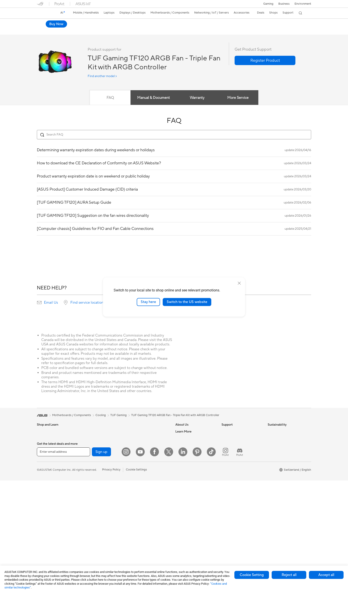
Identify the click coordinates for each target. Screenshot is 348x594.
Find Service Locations (236, 445)
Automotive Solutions (189, 518)
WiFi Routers (137, 438)
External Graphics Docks (99, 512)
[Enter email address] (63, 565)
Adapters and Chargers (144, 509)
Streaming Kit (137, 489)
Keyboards (136, 469)
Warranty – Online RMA (236, 431)
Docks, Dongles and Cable (146, 515)
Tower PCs (44, 512)
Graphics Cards (93, 465)
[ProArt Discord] (239, 565)
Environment (303, 4)
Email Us (51, 303)
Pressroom (182, 458)
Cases (87, 472)
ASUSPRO (182, 512)
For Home (43, 452)
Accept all (326, 575)
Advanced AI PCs (186, 498)
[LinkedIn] (182, 565)
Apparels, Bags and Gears (145, 495)
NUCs (87, 438)
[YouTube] (140, 565)
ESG (270, 431)
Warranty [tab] (197, 98)
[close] (239, 283)
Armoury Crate (185, 538)
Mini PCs (88, 445)
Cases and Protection (143, 502)
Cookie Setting (252, 575)
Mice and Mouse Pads (143, 475)
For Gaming (44, 478)
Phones (42, 438)
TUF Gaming (118, 415)
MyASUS (227, 495)
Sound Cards (91, 492)
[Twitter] (168, 565)
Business (284, 4)
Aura (178, 545)
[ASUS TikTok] (211, 565)
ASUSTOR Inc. (184, 465)
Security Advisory (233, 482)
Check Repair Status (235, 438)
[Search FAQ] (174, 135)
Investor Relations (187, 451)
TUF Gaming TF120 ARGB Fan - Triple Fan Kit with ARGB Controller (105, 23)
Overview (42, 30)
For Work (43, 458)
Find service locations (87, 303)
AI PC (179, 492)
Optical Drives (92, 498)
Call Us (226, 465)
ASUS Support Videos (236, 488)
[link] (44, 13)
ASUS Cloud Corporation (192, 471)
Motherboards (92, 458)
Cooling (88, 478)
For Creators (45, 465)
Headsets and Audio (142, 482)
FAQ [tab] (109, 98)
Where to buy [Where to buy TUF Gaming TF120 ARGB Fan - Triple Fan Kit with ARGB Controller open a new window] (296, 24)
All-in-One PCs (46, 505)
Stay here (148, 302)
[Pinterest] (197, 565)
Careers (180, 438)
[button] (268, 4)
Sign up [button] (101, 565)
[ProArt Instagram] (225, 565)
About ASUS (183, 431)
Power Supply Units (96, 485)
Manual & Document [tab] (153, 98)
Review (80, 30)
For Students (45, 472)
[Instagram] (126, 565)
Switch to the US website (187, 302)
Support (97, 30)
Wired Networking (141, 455)
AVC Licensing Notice (189, 525)
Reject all (289, 575)
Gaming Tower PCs (95, 431)
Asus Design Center (188, 505)
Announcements (185, 445)
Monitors (43, 492)
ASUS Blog (182, 532)
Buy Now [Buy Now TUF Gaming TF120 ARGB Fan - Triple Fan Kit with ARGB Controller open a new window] (268, 24)
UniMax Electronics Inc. (190, 478)
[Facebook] (154, 565)
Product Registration (235, 451)
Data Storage (92, 505)
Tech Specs (62, 30)
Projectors (44, 499)
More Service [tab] (238, 98)
